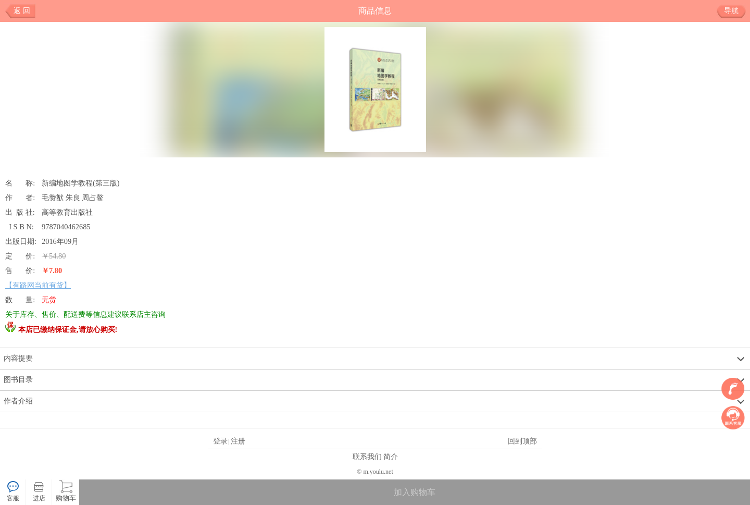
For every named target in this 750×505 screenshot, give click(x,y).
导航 (735, 11)
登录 (220, 441)
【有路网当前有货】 (38, 285)
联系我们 (367, 456)
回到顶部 (522, 441)
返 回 (22, 11)
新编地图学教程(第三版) (81, 183)
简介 (390, 456)
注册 (238, 441)
